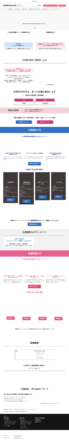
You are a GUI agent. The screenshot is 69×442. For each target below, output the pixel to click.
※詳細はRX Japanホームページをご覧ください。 (50, 404)
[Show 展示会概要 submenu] (13, 10)
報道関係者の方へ (46, 10)
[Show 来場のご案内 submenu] (27, 10)
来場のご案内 (24, 10)
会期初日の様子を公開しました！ (35, 112)
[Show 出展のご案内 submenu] (20, 10)
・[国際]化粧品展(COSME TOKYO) (10, 422)
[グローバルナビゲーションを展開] (34, 1)
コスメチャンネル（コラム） (55, 10)
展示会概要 (10, 10)
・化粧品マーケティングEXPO (9, 424)
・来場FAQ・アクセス (23, 428)
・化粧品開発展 (7, 420)
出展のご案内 (17, 10)
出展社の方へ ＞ (38, 422)
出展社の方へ (39, 10)
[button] (50, 6)
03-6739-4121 (17, 437)
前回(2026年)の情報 (32, 10)
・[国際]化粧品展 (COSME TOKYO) (26, 422)
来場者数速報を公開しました (39, 110)
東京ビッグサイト (21, 7)
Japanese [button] (40, 6)
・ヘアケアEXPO (7, 426)
